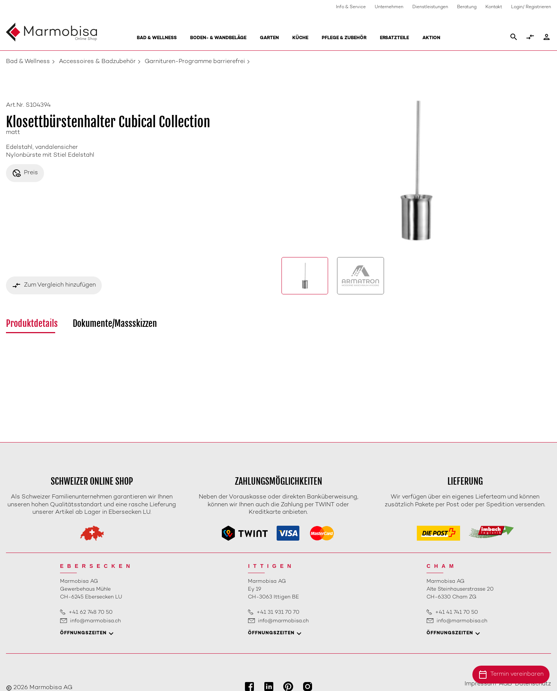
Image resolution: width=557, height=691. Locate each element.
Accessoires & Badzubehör (97, 62)
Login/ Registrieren (531, 7)
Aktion (431, 38)
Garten (269, 38)
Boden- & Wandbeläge (218, 38)
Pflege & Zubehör (344, 38)
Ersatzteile (394, 38)
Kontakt (493, 7)
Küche (300, 38)
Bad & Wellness (157, 38)
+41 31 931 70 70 (278, 612)
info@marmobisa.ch (95, 621)
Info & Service (351, 7)
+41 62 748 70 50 (91, 612)
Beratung (466, 7)
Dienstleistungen (430, 7)
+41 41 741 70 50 (456, 612)
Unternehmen (389, 7)
